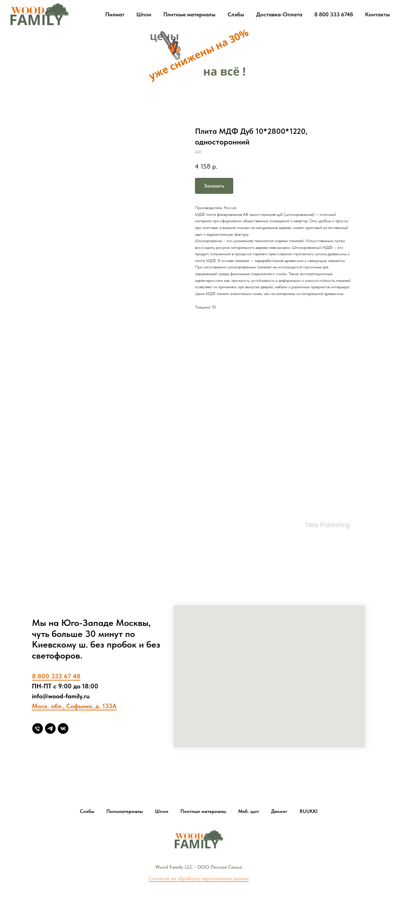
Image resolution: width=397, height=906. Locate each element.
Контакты (377, 14)
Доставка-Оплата (279, 14)
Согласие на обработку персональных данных (199, 878)
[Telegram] (50, 728)
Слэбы (236, 14)
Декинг (279, 811)
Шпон (143, 14)
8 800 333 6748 (333, 14)
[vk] (63, 728)
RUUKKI (309, 811)
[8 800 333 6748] (37, 728)
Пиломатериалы (124, 811)
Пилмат (114, 14)
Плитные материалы (189, 14)
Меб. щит (248, 811)
